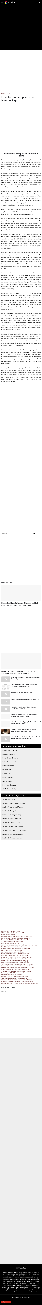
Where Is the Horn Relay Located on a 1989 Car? (15, 954)
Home (3, 93)
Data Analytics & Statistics (11, 750)
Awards (27, 983)
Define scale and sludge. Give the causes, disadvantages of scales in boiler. (23, 730)
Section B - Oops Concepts (11, 822)
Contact (32, 983)
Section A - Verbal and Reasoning (13, 807)
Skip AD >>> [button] (6, 1302)
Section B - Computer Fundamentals (15, 811)
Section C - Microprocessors (12, 838)
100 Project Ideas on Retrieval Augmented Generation (17, 964)
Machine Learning (8, 754)
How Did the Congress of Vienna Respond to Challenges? (18, 967)
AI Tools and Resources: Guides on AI (12, 941)
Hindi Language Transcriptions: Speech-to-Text (15, 962)
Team (16, 983)
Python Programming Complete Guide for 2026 (25, 699)
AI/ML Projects (7, 777)
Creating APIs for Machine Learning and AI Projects (16, 980)
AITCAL (3, 991)
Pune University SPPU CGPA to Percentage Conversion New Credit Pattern (24, 685)
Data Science (6, 773)
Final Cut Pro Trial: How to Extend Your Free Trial (15, 940)
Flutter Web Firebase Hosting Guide (11, 950)
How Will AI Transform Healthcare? (11, 947)
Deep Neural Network (10, 758)
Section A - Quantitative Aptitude (13, 803)
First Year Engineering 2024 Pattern (11, 974)
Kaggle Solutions (8, 781)
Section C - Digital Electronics (12, 834)
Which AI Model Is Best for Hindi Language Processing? (17, 981)
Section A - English (8, 799)
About (7, 983)
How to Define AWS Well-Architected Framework (15, 938)
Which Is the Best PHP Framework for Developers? (16, 948)
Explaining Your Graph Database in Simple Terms (15, 959)
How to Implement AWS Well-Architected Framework (16, 936)
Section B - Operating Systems (12, 826)
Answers (8, 93)
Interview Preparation (14, 746)
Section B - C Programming (11, 815)
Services (11, 983)
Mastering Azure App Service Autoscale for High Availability (25, 678)
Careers (20, 983)
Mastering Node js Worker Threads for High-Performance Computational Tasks (20, 604)
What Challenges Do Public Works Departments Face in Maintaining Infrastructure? (25, 737)
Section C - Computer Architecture (14, 830)
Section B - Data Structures (11, 819)
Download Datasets (9, 785)
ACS (24, 983)
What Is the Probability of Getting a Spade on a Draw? (17, 971)
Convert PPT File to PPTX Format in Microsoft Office (16, 957)
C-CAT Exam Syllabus (13, 795)
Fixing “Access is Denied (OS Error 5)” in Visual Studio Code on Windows (18, 672)
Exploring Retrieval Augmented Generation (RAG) (15, 966)
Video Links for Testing (8, 934)
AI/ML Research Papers (10, 789)
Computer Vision (8, 766)
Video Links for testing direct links (21, 692)
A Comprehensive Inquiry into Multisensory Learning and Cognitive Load (24, 715)
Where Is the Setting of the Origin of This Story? (15, 969)
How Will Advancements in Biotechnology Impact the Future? (19, 945)
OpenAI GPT (6, 770)
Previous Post (6, 527)
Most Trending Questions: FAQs (10, 943)
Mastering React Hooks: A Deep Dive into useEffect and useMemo (23, 707)
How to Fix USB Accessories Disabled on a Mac (15, 976)
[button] (2, 2)
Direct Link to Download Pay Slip (10, 931)
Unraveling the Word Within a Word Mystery (14, 973)
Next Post (37, 527)
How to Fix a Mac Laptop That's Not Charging (14, 961)
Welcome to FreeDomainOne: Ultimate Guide (14, 955)
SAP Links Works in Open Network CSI (12, 933)
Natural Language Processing (12, 762)
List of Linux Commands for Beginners (12, 952)
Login (36, 983)
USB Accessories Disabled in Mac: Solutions (14, 978)
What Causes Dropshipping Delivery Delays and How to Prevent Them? (26, 722)
